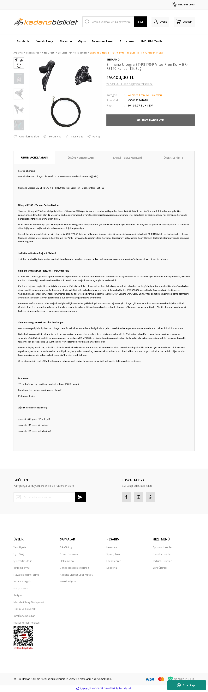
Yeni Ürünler (160, 568)
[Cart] (184, 21)
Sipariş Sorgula (22, 582)
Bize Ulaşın (186, 685)
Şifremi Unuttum (23, 561)
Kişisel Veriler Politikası (27, 623)
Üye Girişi (19, 554)
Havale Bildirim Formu (26, 575)
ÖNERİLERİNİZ (173, 158)
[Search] (114, 21)
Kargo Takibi (21, 589)
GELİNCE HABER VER (150, 120)
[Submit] (80, 497)
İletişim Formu (22, 568)
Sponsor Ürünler (162, 548)
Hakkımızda (67, 561)
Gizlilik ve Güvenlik (25, 609)
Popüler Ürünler (162, 554)
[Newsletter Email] (50, 497)
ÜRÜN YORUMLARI (81, 158)
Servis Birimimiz (69, 554)
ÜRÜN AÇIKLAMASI (34, 158)
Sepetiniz (111, 568)
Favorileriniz (113, 561)
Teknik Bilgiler (68, 582)
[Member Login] (160, 21)
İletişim (18, 596)
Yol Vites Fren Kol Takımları (145, 95)
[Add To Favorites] (26, 137)
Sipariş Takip (113, 554)
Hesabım (111, 548)
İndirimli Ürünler (162, 561)
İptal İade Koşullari (24, 616)
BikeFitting (66, 548)
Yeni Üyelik (20, 548)
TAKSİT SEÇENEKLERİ (127, 158)
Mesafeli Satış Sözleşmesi (29, 603)
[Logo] (46, 21)
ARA (140, 22)
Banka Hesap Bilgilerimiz (74, 568)
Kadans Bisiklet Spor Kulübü (76, 575)
